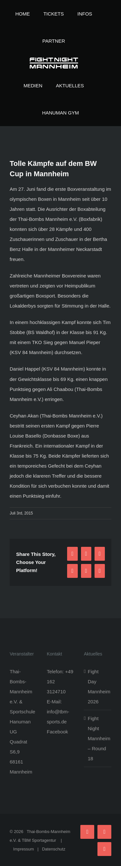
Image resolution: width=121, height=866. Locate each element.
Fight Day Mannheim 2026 (98, 686)
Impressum (23, 849)
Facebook (57, 731)
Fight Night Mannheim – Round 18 (98, 738)
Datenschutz (53, 849)
